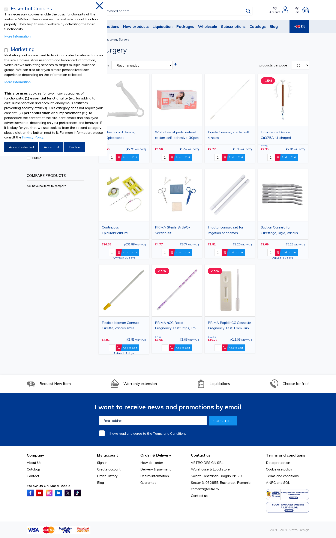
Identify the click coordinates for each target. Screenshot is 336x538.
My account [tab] (107, 455)
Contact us (199, 495)
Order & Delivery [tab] (155, 455)
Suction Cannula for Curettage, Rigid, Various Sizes (279, 230)
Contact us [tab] (200, 455)
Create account (109, 469)
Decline (74, 147)
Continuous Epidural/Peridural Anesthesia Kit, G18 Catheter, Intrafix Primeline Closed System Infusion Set (123, 230)
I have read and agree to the (147, 433)
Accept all (51, 147)
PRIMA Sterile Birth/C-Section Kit (172, 230)
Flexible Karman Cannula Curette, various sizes (120, 325)
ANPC (271, 482)
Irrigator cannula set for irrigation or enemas (225, 230)
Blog (274, 26)
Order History (107, 476)
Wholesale (207, 26)
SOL (286, 482)
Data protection (278, 462)
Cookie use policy (279, 469)
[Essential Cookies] (6, 9)
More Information (17, 36)
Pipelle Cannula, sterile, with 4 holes (229, 135)
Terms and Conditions (169, 433)
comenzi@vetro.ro (205, 489)
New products (136, 26)
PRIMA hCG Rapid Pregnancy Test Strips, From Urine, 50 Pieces (176, 326)
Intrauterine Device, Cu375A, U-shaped (276, 135)
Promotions (108, 26)
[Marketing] (6, 50)
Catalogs (257, 26)
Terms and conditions (282, 476)
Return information (154, 476)
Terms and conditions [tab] (285, 455)
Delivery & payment (155, 469)
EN (299, 26)
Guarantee (148, 482)
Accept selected (21, 147)
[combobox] (172, 11)
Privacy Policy (33, 137)
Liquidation (162, 26)
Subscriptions (233, 26)
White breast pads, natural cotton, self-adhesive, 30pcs (177, 135)
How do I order (151, 462)
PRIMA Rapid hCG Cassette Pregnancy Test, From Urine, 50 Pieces (229, 326)
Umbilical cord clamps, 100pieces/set (118, 135)
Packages (185, 26)
